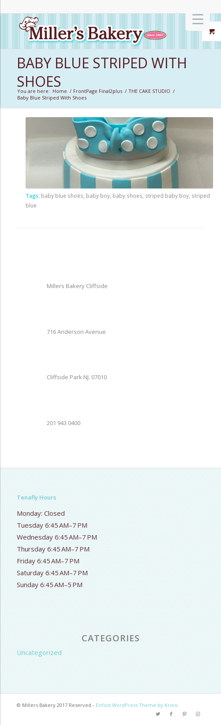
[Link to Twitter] (158, 714)
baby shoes (127, 195)
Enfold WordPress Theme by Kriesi (137, 705)
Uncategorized (39, 652)
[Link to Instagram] (197, 714)
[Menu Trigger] (198, 19)
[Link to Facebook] (171, 714)
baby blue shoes (62, 195)
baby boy (98, 195)
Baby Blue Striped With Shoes (102, 72)
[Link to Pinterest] (184, 714)
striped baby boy (167, 195)
